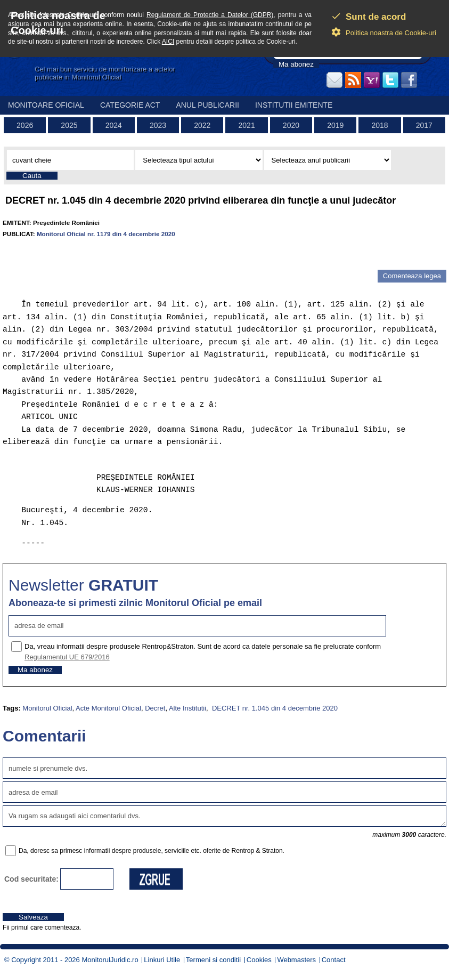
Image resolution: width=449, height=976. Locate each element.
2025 (69, 125)
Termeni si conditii (213, 960)
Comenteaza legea (412, 276)
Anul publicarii (207, 105)
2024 (113, 125)
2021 (247, 125)
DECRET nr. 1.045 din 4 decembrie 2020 (274, 708)
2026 (25, 125)
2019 (335, 125)
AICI (168, 41)
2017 (424, 125)
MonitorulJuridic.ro (109, 960)
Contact (334, 960)
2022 (202, 125)
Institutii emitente (293, 105)
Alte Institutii (187, 708)
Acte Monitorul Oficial (108, 708)
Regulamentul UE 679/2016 (67, 657)
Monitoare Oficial (46, 105)
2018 (379, 125)
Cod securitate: (31, 879)
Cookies (259, 960)
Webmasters (296, 960)
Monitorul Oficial (47, 708)
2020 (291, 125)
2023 (158, 125)
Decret (155, 708)
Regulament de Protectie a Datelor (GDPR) (209, 15)
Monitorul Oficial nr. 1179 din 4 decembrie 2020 (106, 233)
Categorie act (130, 105)
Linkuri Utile (162, 960)
